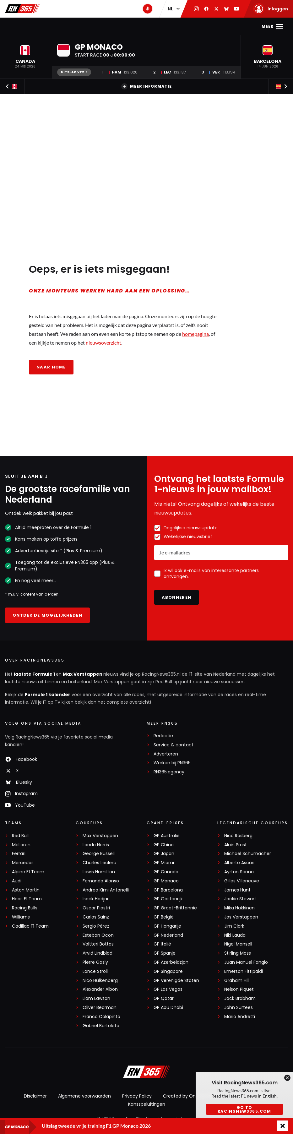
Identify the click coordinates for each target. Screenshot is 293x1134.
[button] (25, 57)
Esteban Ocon (98, 935)
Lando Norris (96, 845)
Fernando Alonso (101, 881)
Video (193, 26)
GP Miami (164, 862)
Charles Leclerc (99, 862)
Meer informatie (146, 86)
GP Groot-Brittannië (175, 908)
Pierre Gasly (95, 962)
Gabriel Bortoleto (101, 1025)
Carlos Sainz (96, 917)
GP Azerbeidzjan (171, 962)
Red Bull (20, 835)
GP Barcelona (168, 890)
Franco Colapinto (101, 1016)
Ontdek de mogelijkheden (47, 615)
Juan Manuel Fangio (246, 962)
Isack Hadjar (96, 899)
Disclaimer (35, 1096)
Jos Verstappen (241, 917)
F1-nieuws (36, 26)
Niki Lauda (235, 935)
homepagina (195, 334)
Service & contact (173, 745)
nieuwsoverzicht (103, 343)
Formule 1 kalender (47, 694)
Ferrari (18, 853)
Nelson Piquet (239, 989)
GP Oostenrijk (168, 899)
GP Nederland (168, 935)
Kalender (116, 26)
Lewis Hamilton (99, 872)
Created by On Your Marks (192, 1096)
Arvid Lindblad (97, 953)
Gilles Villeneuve (241, 881)
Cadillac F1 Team (30, 926)
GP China (164, 845)
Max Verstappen (76, 26)
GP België (164, 917)
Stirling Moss (237, 953)
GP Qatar (164, 998)
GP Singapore (168, 971)
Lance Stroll (95, 971)
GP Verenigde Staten (176, 980)
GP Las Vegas (168, 989)
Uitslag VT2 (74, 72)
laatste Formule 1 (35, 674)
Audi (16, 881)
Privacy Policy (137, 1096)
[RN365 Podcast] (147, 8)
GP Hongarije (167, 926)
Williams (21, 917)
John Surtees (238, 1007)
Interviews (221, 26)
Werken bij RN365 (172, 763)
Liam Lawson (96, 998)
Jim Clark (234, 926)
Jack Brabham (240, 998)
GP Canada (166, 872)
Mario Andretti (239, 1016)
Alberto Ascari (239, 862)
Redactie (163, 736)
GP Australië (167, 835)
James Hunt (237, 890)
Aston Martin (26, 890)
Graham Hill (236, 980)
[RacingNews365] (146, 1072)
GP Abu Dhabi (168, 1007)
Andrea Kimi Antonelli (106, 890)
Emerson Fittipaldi (243, 971)
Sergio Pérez (96, 926)
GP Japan (164, 853)
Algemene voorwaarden (84, 1096)
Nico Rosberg (238, 835)
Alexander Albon (100, 989)
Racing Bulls (24, 908)
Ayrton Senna (239, 872)
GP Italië (162, 944)
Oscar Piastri (96, 908)
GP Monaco (166, 881)
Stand (142, 26)
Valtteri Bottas (98, 944)
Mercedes (23, 862)
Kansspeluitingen (146, 1104)
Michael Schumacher (247, 853)
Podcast (168, 26)
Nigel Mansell (238, 944)
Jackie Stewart (240, 899)
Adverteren (166, 754)
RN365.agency (169, 772)
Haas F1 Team (27, 899)
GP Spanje (165, 953)
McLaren (21, 845)
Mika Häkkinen (239, 908)
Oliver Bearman (100, 1007)
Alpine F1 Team (28, 872)
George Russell (99, 853)
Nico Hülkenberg (100, 980)
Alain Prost (235, 845)
